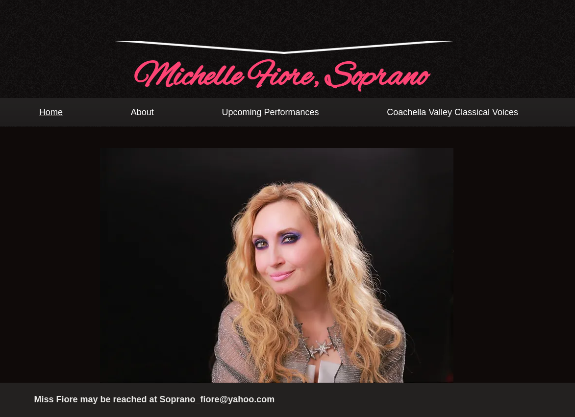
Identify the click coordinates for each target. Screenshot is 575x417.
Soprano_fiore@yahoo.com (217, 399)
